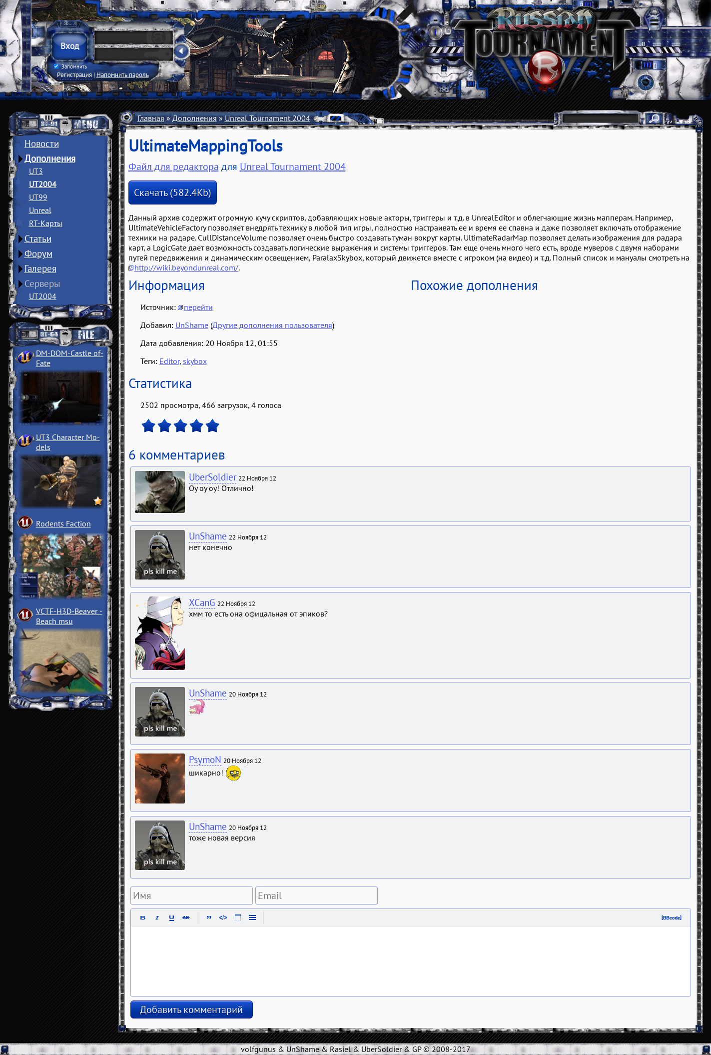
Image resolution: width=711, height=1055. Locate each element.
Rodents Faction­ (63, 523)
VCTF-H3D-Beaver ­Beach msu (69, 616)
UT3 (36, 171)
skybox (195, 361)
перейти (198, 307)
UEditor (363, 118)
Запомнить (69, 66)
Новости (41, 144)
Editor (169, 361)
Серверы (42, 284)
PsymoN (205, 760)
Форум (38, 254)
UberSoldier (212, 477)
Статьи (37, 238)
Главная (150, 118)
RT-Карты (45, 223)
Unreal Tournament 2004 (267, 118)
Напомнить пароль (122, 74)
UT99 (38, 197)
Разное (330, 118)
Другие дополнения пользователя (272, 325)
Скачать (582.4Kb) (172, 192)
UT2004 (42, 184)
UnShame (191, 325)
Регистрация (74, 74)
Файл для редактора (173, 166)
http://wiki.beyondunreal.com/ (186, 267)
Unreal (40, 210)
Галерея (40, 268)
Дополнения (49, 158)
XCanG (202, 602)
